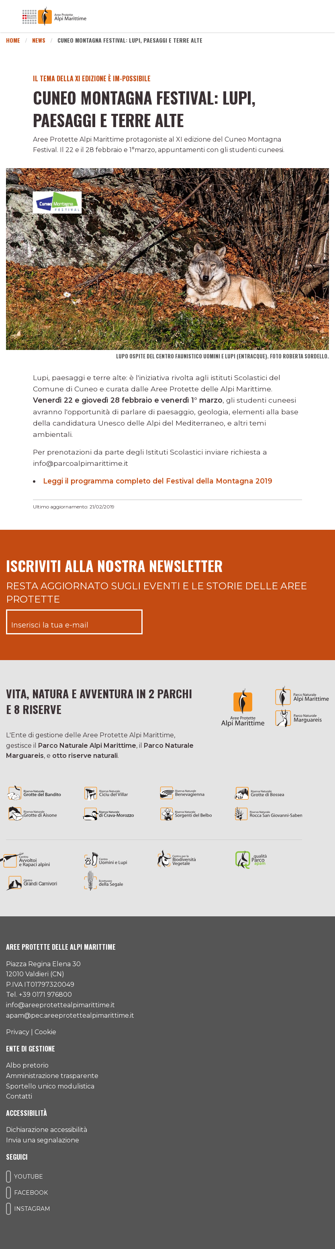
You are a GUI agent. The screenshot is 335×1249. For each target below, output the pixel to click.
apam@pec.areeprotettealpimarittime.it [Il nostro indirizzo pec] (70, 1015)
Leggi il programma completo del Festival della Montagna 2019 (159, 481)
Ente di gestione (30, 1049)
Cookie (45, 1032)
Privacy (17, 1032)
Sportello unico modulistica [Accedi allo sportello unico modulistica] (50, 1086)
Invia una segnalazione (42, 1140)
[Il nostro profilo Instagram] (8, 1209)
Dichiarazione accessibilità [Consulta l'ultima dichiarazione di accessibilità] (46, 1130)
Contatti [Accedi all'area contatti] (19, 1096)
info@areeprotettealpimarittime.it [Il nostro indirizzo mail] (60, 1005)
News (38, 40)
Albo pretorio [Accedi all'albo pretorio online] (27, 1065)
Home (13, 40)
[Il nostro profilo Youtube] (8, 1177)
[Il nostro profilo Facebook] (8, 1193)
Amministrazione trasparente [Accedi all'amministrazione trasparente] (52, 1076)
